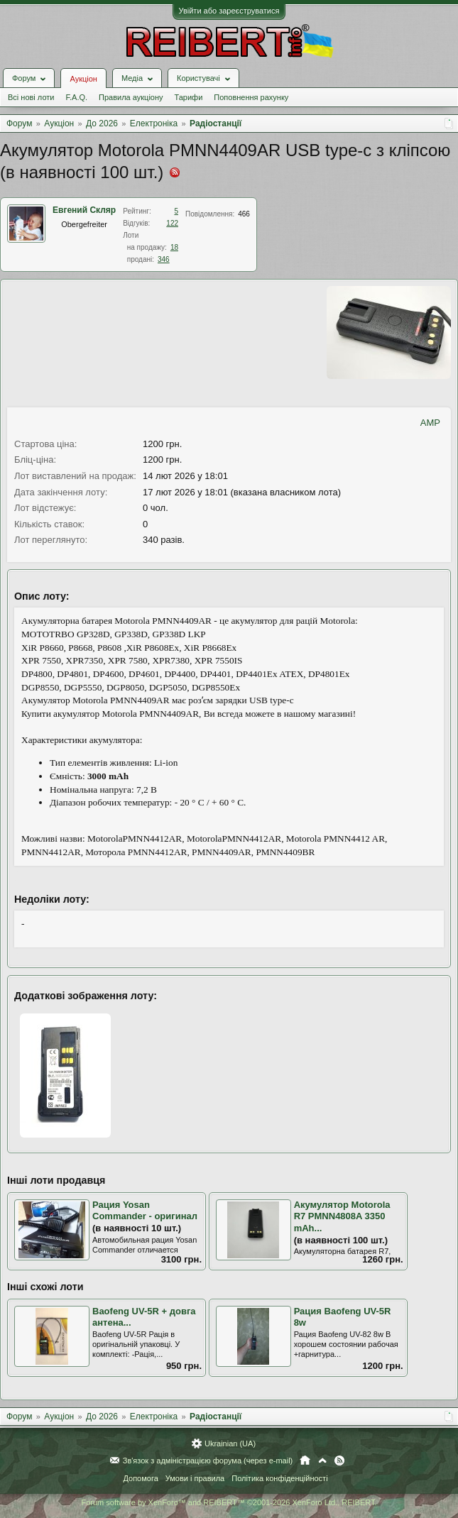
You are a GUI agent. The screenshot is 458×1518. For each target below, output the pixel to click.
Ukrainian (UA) (230, 1443)
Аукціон (83, 79)
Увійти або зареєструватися (229, 10)
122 (172, 223)
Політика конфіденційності (279, 1478)
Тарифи (189, 97)
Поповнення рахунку (251, 97)
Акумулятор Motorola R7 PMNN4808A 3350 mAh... (342, 1216)
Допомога (140, 1478)
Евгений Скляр (84, 210)
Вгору (322, 1460)
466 (244, 214)
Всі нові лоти (31, 97)
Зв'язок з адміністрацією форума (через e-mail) (208, 1460)
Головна (305, 1460)
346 (164, 259)
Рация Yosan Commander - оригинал (144, 1210)
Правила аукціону (131, 97)
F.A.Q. (76, 97)
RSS (339, 1460)
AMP (430, 422)
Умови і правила (194, 1478)
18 (174, 247)
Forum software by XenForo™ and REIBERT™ (228, 1502)
